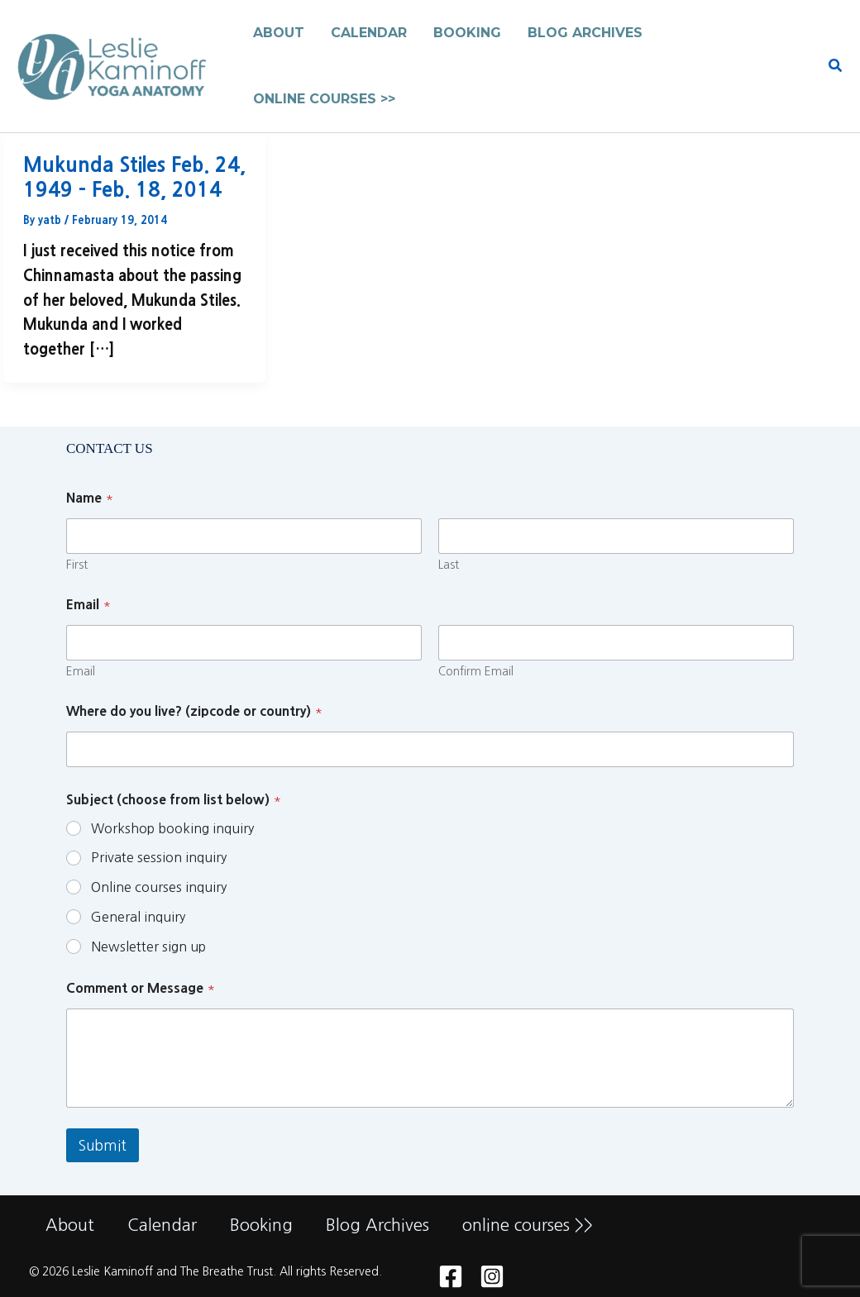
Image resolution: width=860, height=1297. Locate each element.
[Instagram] (492, 1276)
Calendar (162, 1225)
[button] (836, 66)
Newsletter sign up (148, 946)
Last (448, 564)
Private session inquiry (159, 857)
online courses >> (527, 1225)
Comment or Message (140, 987)
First (77, 564)
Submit (103, 1145)
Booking (261, 1225)
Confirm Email (476, 671)
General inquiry (138, 916)
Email (80, 671)
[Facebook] (450, 1276)
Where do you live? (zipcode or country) (194, 711)
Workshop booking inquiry (172, 828)
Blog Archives (377, 1225)
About (69, 1225)
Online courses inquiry (159, 887)
